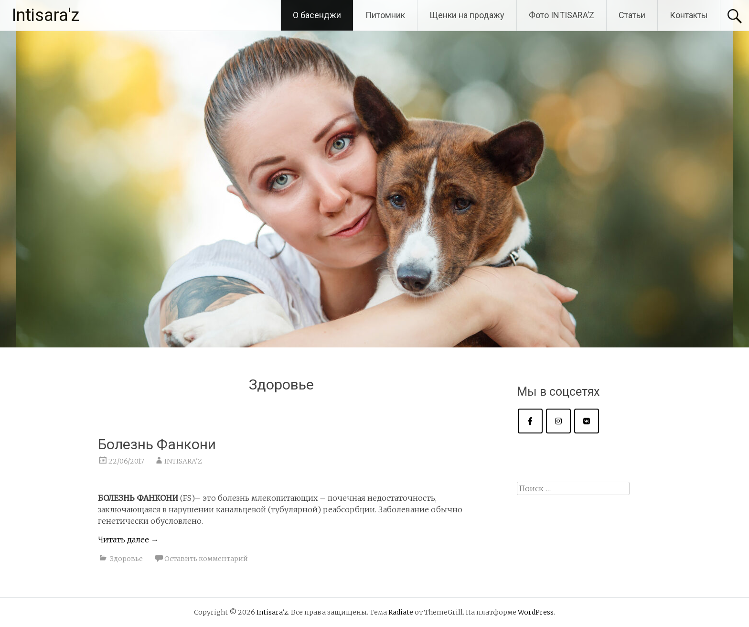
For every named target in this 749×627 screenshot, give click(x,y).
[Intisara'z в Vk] (586, 421)
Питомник (385, 15)
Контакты (689, 15)
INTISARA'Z (183, 461)
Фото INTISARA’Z (561, 15)
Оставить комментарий (206, 558)
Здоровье (126, 558)
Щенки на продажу (466, 15)
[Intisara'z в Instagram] (558, 421)
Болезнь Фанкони (157, 444)
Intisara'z (45, 15)
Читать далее (128, 539)
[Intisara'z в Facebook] (530, 421)
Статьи (632, 15)
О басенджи (317, 15)
